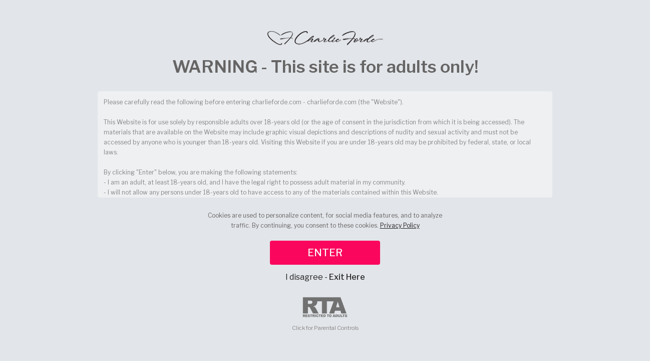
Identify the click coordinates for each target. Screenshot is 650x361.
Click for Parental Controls (325, 314)
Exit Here (347, 277)
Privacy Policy (400, 225)
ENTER (325, 253)
